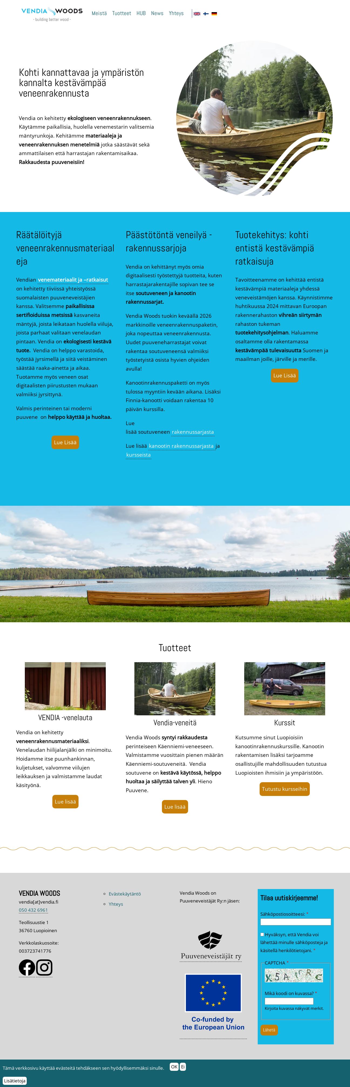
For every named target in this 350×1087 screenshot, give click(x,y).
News (157, 13)
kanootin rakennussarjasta (182, 445)
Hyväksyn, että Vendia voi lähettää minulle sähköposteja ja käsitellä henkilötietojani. (294, 942)
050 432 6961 (33, 910)
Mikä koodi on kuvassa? (289, 993)
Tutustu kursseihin (284, 788)
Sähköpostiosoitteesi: (282, 914)
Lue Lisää (65, 442)
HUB (141, 13)
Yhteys (176, 13)
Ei (183, 1069)
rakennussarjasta (193, 431)
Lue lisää (65, 801)
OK (174, 1069)
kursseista (138, 454)
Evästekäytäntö (125, 894)
